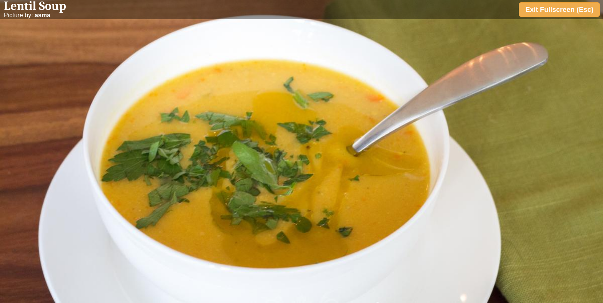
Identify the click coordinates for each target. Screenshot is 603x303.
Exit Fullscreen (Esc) (559, 9)
